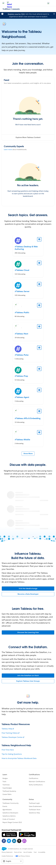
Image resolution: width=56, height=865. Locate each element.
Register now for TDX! (16, 14)
